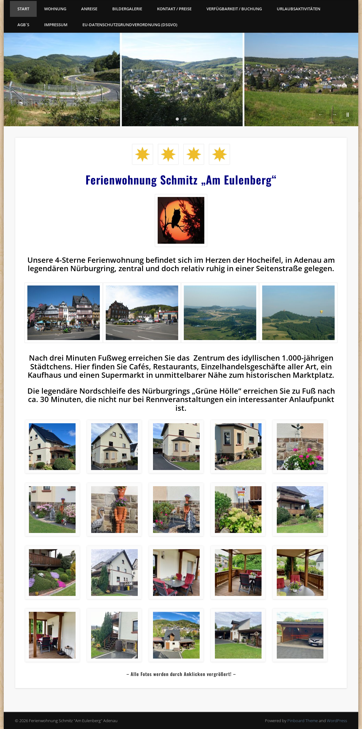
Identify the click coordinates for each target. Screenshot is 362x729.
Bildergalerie (127, 9)
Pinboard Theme (302, 720)
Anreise (89, 9)
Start (23, 9)
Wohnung (55, 9)
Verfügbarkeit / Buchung (234, 9)
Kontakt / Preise (174, 9)
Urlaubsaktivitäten (298, 9)
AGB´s (23, 24)
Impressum (55, 24)
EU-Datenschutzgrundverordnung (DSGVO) (129, 24)
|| (347, 114)
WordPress (337, 720)
